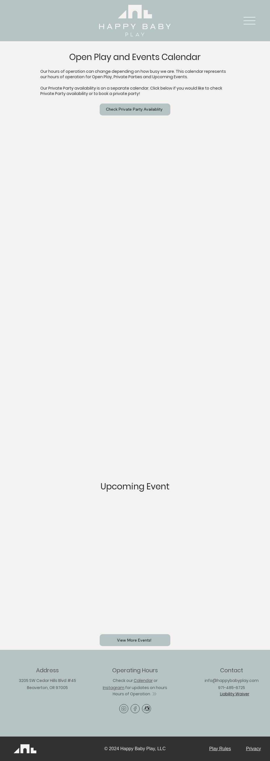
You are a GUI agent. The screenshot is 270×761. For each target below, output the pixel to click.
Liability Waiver (234, 694)
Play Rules (220, 748)
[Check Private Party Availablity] (135, 109)
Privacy (253, 748)
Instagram (113, 687)
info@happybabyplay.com (232, 680)
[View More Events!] (135, 640)
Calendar (143, 680)
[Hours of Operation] (135, 694)
